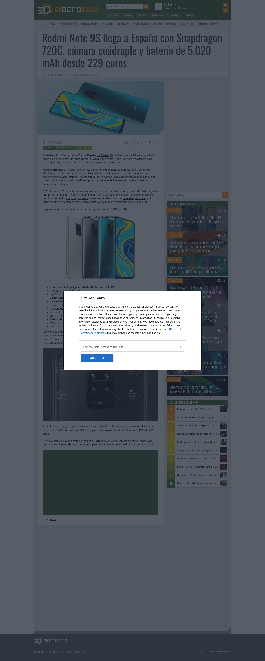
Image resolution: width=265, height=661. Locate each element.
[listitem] (132, 347)
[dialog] (133, 330)
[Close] (194, 298)
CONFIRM (98, 357)
